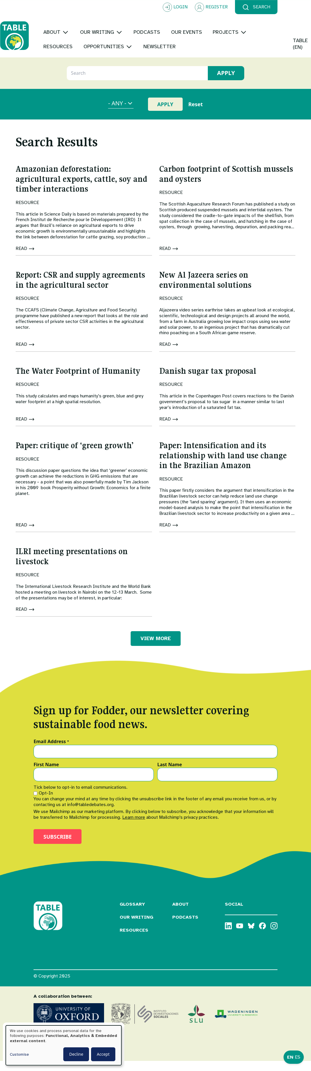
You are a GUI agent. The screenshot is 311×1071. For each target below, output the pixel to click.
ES (297, 1057)
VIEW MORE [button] (155, 648)
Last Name (169, 775)
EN (290, 1057)
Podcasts (185, 927)
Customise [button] (19, 1054)
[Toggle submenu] (99, 21)
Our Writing (136, 927)
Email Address (51, 752)
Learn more (133, 827)
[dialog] (63, 1045)
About (180, 914)
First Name (46, 775)
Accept (103, 1054)
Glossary (132, 914)
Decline (76, 1054)
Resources (134, 940)
